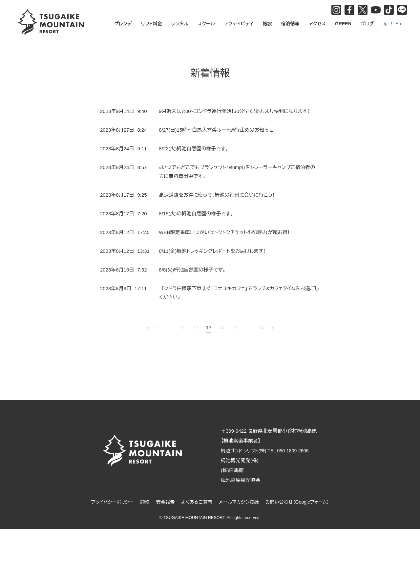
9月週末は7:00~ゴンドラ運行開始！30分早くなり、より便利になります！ (234, 111)
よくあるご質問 (195, 502)
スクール (206, 23)
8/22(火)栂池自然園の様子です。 (194, 148)
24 (261, 327)
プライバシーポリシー (107, 502)
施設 (267, 23)
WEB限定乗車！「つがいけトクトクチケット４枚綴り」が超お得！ (224, 232)
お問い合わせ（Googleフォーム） (301, 502)
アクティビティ (239, 23)
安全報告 (163, 502)
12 (195, 327)
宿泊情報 (290, 23)
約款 (141, 502)
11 (182, 327)
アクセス (317, 23)
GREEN (343, 23)
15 (235, 327)
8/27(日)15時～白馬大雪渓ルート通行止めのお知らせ (216, 130)
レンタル (179, 23)
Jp (385, 23)
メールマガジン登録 (240, 502)
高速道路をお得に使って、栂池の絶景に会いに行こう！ (217, 195)
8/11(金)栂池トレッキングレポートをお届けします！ (212, 251)
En (398, 23)
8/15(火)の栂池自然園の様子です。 (196, 213)
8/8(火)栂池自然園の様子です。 (192, 269)
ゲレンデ (123, 23)
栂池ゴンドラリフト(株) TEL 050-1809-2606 (271, 450)
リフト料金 (151, 23)
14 (222, 327)
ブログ (367, 23)
